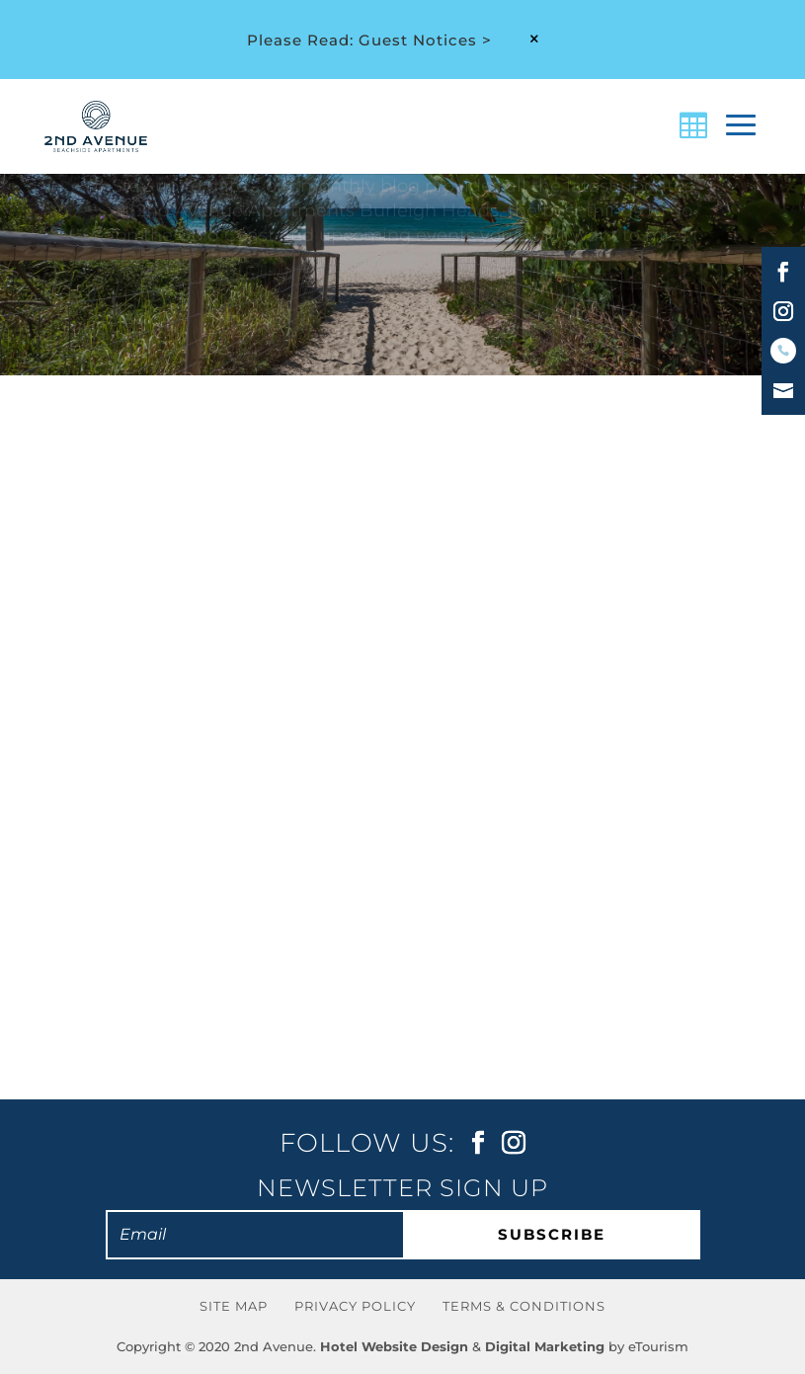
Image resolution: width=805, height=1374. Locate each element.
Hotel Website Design (394, 1346)
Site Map (234, 1306)
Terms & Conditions (524, 1306)
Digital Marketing (544, 1346)
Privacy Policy (355, 1306)
